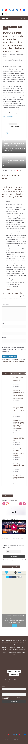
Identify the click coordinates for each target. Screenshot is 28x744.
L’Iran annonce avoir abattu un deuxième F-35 (18, 438)
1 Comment (6, 56)
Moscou (17, 59)
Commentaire (6, 305)
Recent (5, 373)
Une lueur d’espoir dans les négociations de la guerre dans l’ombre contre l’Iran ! (18, 380)
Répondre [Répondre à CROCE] (8, 289)
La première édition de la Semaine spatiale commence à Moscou (18, 409)
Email (3, 691)
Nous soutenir (14, 674)
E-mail (4, 330)
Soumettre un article (14, 671)
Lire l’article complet (8, 116)
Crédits (19, 652)
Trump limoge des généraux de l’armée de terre (18, 465)
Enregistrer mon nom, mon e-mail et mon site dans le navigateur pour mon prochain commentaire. (14, 350)
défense (6, 59)
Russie (20, 26)
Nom (3, 323)
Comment (22, 373)
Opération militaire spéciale (9, 60)
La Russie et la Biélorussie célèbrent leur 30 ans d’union (18, 477)
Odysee (3, 540)
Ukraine (5, 29)
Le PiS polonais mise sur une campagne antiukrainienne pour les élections (14, 161)
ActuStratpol (13, 54)
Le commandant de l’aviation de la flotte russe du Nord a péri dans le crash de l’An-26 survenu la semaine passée (18, 424)
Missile (14, 59)
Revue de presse (13, 26)
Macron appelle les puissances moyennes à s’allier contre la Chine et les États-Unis (18, 452)
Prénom (3, 686)
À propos (6, 124)
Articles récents (13, 124)
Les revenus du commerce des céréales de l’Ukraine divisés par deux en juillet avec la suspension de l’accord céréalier (14, 146)
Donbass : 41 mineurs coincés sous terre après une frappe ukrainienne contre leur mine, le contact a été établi (18, 394)
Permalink (19, 204)
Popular (14, 373)
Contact (4, 652)
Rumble (9, 540)
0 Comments (16, 386)
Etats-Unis (6, 26)
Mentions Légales (12, 652)
